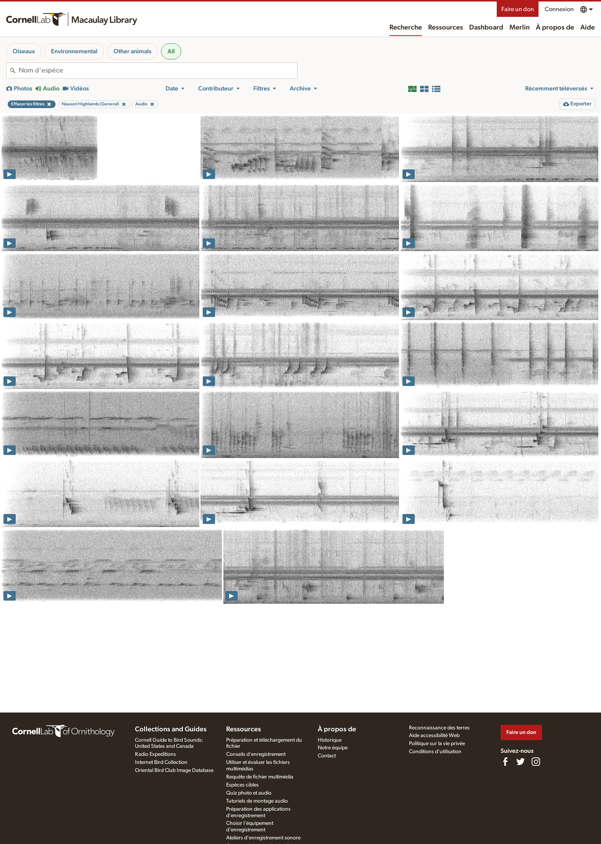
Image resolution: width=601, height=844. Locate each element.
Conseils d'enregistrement (256, 754)
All (171, 51)
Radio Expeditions (155, 754)
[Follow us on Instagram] (535, 761)
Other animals (132, 51)
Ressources (445, 27)
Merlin (519, 27)
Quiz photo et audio (248, 793)
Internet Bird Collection (161, 762)
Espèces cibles (242, 785)
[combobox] (158, 70)
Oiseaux (24, 51)
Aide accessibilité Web (434, 735)
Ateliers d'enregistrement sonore (263, 838)
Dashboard (486, 27)
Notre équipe (333, 747)
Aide (587, 27)
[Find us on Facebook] (505, 761)
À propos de (555, 27)
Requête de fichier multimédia (259, 777)
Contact (327, 756)
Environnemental (74, 51)
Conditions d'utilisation (435, 751)
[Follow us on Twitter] (520, 761)
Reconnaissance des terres (439, 728)
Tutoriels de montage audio (257, 801)
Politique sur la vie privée (437, 743)
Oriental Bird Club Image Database (174, 770)
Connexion (559, 9)
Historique (330, 740)
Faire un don (517, 9)
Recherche (405, 27)
